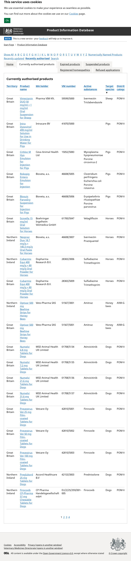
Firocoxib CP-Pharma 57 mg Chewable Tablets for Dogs (26, 498)
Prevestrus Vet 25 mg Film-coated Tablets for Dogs (26, 416)
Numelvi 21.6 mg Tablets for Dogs (26, 382)
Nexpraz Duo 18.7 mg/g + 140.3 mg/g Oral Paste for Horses (26, 245)
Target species (110, 88)
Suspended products (98, 64)
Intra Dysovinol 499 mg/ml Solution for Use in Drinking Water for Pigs (26, 135)
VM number (69, 86)
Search (55, 58)
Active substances (90, 88)
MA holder (42, 86)
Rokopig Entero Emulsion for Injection (25, 180)
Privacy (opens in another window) (45, 545)
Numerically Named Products (105, 54)
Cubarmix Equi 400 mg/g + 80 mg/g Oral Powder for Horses (26, 267)
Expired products (70, 64)
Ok (7, 20)
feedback (43, 38)
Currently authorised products (36, 64)
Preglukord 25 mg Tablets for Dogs (26, 479)
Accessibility (20, 545)
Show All (9, 54)
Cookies (73, 13)
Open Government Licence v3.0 (58, 553)
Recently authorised (37, 58)
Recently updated (14, 58)
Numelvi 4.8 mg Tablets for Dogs (26, 351)
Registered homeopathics (75, 70)
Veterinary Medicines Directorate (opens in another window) (33, 548)
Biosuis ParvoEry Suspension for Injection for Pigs (26, 204)
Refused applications (108, 70)
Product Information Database (70, 30)
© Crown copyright (118, 553)
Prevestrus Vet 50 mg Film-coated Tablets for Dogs (26, 438)
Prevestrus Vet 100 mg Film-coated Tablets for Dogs (26, 460)
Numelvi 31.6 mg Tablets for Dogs (26, 398)
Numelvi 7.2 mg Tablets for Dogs (26, 367)
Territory (12, 86)
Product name (25, 88)
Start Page (9, 44)
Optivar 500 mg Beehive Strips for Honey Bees (26, 311)
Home (9, 64)
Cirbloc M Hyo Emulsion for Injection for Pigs (25, 160)
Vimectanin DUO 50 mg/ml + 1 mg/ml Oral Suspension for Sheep (26, 108)
